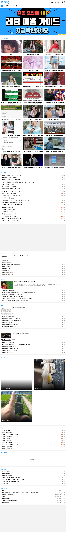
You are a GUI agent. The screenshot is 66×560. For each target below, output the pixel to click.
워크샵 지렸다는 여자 (6, 266)
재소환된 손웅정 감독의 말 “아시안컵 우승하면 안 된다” (13, 296)
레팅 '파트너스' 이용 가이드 (7, 211)
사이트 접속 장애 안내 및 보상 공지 (9, 177)
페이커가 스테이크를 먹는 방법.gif (9, 350)
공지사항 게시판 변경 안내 (7, 475)
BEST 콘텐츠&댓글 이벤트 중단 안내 (9, 220)
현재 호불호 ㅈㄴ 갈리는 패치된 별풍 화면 (10, 318)
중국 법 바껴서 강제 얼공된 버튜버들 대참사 (11, 320)
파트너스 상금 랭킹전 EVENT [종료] (9, 214)
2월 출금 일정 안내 (5, 472)
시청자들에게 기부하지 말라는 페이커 (9, 348)
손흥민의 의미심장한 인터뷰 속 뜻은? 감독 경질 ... (12, 294)
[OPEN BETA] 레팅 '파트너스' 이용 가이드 (10, 477)
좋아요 (3, 491)
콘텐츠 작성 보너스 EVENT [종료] (8, 216)
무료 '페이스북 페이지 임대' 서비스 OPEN (10, 179)
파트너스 (8, 6)
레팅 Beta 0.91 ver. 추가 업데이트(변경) (10, 481)
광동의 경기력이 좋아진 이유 (7, 342)
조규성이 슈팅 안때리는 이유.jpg (8, 290)
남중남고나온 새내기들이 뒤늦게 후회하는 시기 (11, 264)
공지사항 (14, 6)
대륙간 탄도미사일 (5, 270)
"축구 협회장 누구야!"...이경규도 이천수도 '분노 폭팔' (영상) (14, 300)
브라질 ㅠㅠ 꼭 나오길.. (6, 498)
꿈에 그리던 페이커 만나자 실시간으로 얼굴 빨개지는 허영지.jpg (15, 344)
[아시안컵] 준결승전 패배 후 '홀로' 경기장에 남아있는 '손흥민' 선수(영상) (17, 298)
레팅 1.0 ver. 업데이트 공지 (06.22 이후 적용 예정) (12, 479)
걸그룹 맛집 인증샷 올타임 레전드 (8, 272)
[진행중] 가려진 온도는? (6, 436)
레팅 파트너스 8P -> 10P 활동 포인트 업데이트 (11, 195)
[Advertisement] (33, 236)
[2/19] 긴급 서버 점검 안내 (7, 184)
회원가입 (57, 2)
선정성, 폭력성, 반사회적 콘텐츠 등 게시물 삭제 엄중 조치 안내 (15, 200)
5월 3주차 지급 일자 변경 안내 (8, 198)
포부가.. (3, 496)
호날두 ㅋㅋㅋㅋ (5, 502)
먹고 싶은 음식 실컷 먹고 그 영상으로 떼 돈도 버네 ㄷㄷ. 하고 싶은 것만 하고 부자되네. (20, 493)
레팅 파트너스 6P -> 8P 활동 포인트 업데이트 (11, 205)
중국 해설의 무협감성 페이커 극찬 (8, 346)
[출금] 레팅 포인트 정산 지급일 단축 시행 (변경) (11, 202)
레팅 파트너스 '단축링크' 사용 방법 (9, 209)
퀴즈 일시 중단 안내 (5, 430)
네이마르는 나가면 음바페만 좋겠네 (9, 500)
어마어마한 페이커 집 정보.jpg (8, 352)
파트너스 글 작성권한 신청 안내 (8, 207)
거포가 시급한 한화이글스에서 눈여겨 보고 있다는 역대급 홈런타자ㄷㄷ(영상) (18, 292)
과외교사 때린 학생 (5, 268)
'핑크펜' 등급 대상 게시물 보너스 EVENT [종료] (11, 218)
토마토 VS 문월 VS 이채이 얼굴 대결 (9, 322)
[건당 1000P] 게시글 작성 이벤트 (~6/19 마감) (11, 191)
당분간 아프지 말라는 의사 (7, 274)
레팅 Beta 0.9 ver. (5, 483)
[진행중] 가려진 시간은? (6, 432)
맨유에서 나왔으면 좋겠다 (7, 494)
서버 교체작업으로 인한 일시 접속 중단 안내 (11, 175)
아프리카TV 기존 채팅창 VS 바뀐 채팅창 (10, 324)
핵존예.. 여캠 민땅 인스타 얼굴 (8, 316)
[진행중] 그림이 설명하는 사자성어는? (9, 434)
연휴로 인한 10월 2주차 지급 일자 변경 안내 (11, 189)
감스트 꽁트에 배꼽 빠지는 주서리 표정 (10, 326)
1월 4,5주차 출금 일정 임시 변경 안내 (9, 186)
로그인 (52, 2)
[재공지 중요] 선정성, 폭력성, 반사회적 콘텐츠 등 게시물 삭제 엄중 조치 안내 (18, 182)
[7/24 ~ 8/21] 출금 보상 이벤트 (8, 193)
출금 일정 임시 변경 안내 (7, 473)
